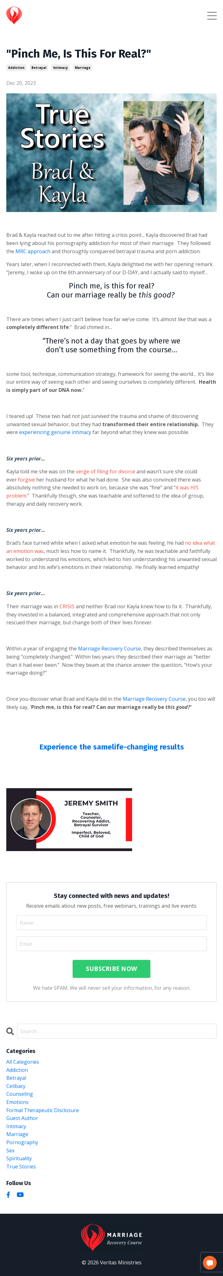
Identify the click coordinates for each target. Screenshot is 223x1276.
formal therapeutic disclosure (42, 1110)
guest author (22, 1118)
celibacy (15, 1086)
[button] (210, 1263)
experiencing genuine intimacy (55, 432)
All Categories (22, 1061)
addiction (16, 67)
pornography (22, 1142)
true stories (21, 1166)
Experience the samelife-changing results (111, 747)
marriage (83, 67)
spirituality (19, 1158)
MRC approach (32, 251)
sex (10, 1150)
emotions (17, 1102)
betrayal (38, 67)
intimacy (60, 67)
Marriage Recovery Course (109, 648)
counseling (19, 1093)
